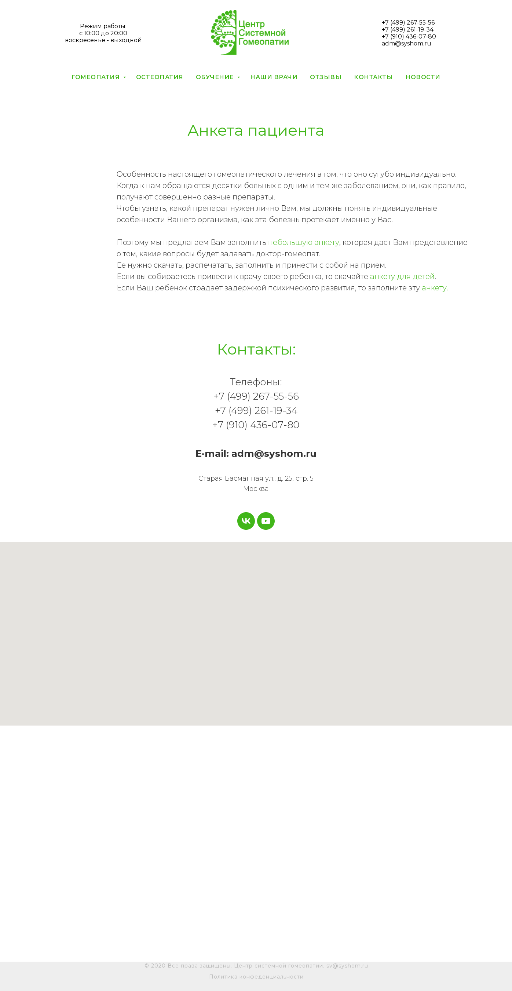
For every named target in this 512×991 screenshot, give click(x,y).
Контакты (373, 77)
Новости (422, 77)
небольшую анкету (303, 242)
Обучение (216, 77)
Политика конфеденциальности (256, 976)
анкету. (435, 287)
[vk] (246, 521)
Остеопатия (159, 77)
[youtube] (266, 521)
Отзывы (325, 77)
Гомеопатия (96, 77)
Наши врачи (273, 77)
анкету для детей (402, 276)
